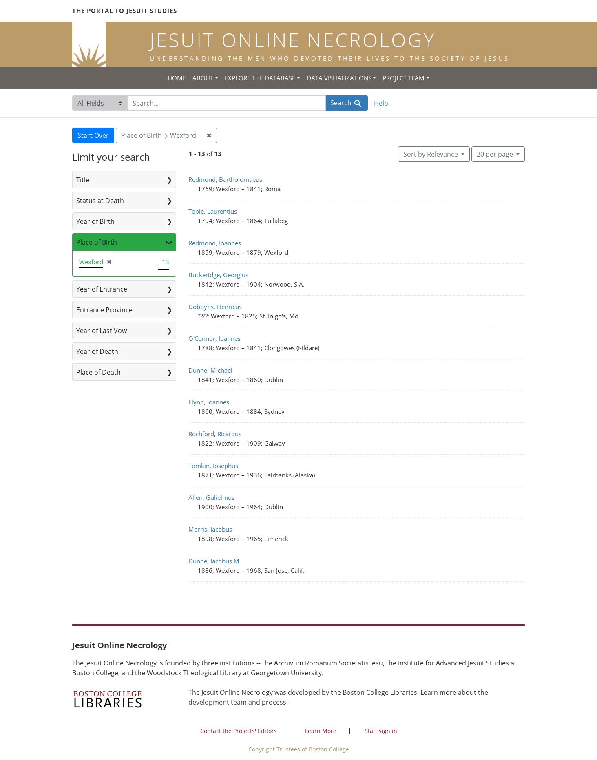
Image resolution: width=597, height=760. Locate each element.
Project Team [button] (404, 78)
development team (217, 702)
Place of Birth (96, 242)
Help (381, 103)
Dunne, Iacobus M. (214, 561)
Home (177, 78)
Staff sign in (381, 731)
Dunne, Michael (210, 370)
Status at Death (100, 200)
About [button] (202, 78)
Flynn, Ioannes (208, 402)
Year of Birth (95, 221)
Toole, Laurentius (212, 211)
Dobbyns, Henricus (215, 307)
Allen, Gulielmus (211, 497)
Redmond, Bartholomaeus (225, 179)
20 (496, 154)
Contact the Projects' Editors (238, 731)
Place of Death (98, 372)
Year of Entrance (101, 289)
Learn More (320, 731)
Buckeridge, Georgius (218, 275)
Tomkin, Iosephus (213, 466)
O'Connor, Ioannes (214, 338)
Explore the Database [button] (260, 78)
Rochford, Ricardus (214, 434)
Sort (431, 154)
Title (82, 179)
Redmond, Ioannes (214, 243)
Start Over (93, 135)
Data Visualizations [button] (339, 78)
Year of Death (97, 351)
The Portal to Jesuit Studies (124, 11)
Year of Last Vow (101, 330)
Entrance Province (104, 309)
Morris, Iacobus (210, 529)
